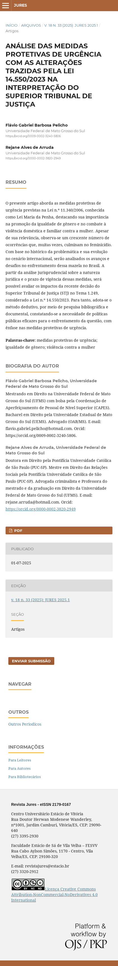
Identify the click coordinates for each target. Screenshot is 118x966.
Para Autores (19, 768)
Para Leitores (19, 760)
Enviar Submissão (31, 661)
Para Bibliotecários (24, 776)
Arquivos (31, 25)
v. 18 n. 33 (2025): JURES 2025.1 (71, 25)
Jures (20, 5)
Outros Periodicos (24, 724)
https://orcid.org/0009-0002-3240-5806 (33, 136)
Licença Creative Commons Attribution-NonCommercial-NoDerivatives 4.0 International (54, 894)
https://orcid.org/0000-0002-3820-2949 (33, 158)
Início (12, 25)
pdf (17, 530)
